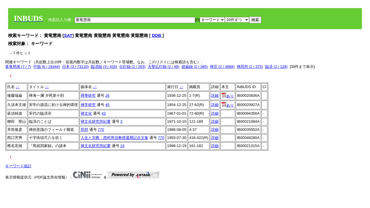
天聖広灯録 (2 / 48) (164, 66)
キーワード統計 (18, 166)
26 (107, 95)
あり (227, 96)
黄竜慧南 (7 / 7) (18, 66)
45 (107, 105)
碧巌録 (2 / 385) (195, 66)
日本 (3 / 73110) (75, 66)
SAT (68, 35)
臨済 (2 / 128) (276, 66)
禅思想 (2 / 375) (250, 66)
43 (103, 113)
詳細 (215, 95)
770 (101, 129)
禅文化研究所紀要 (96, 121)
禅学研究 (88, 105)
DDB (157, 35)
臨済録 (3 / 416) (104, 66)
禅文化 (86, 113)
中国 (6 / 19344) (46, 66)
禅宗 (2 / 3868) (222, 66)
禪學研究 (88, 95)
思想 (84, 129)
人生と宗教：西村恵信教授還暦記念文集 (114, 137)
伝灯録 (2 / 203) (132, 66)
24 (122, 146)
